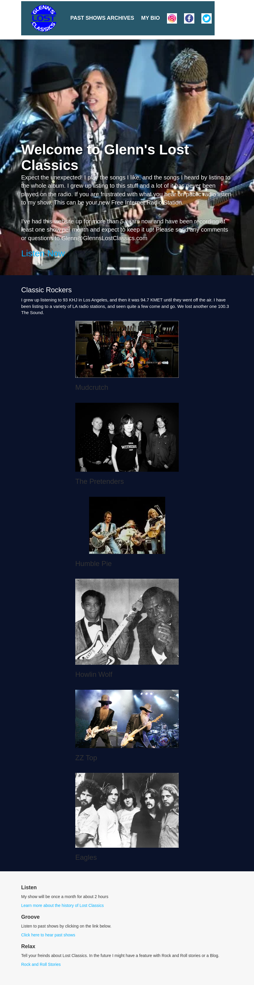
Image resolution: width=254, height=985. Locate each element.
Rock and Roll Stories (41, 964)
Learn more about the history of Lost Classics (62, 905)
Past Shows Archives (102, 18)
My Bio (150, 18)
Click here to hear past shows (48, 935)
